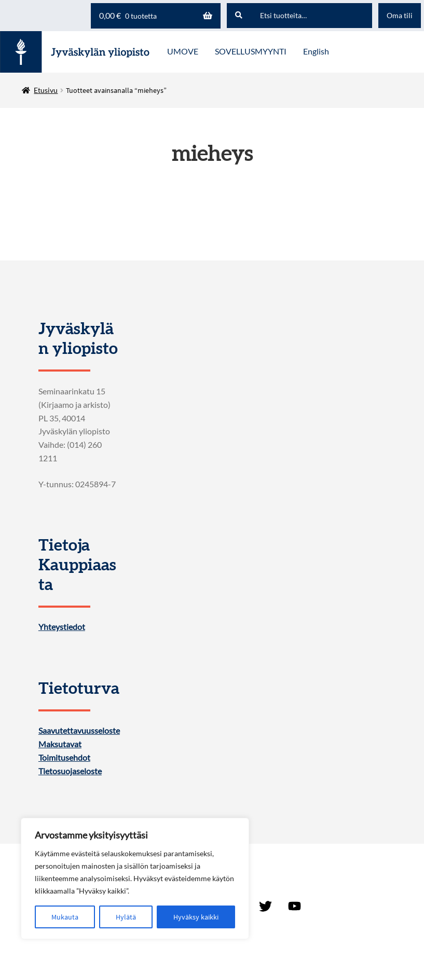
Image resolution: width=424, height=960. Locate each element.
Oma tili (400, 15)
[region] (135, 878)
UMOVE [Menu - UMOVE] (182, 51)
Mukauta (64, 917)
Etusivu (46, 90)
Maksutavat (59, 744)
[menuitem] (316, 52)
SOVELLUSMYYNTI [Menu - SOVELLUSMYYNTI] (250, 51)
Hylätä (126, 917)
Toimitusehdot (64, 757)
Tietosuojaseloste (70, 771)
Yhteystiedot (61, 627)
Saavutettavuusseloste (79, 730)
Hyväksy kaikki (195, 917)
